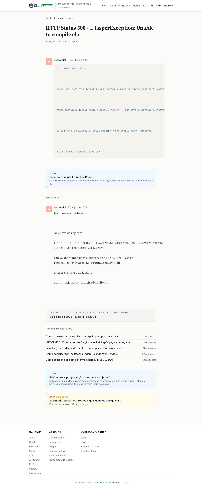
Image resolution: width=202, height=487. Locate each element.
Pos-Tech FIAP (57, 455)
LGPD (125, 482)
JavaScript (34, 459)
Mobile (136, 5)
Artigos (52, 446)
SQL (145, 5)
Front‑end (124, 5)
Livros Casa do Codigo (61, 459)
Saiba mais (99, 482)
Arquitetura (35, 473)
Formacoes (55, 442)
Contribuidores (113, 482)
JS (151, 5)
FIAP (83, 442)
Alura (83, 437)
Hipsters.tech (88, 451)
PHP (158, 5)
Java (104, 5)
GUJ (48, 18)
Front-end (59, 18)
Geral (113, 5)
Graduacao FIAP (57, 451)
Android (168, 5)
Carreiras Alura (57, 437)
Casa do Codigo (90, 446)
